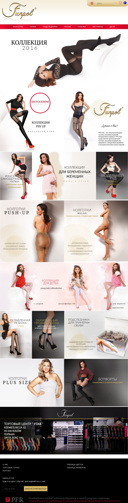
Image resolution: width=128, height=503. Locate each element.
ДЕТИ (112, 27)
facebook (125, 2)
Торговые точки (11, 467)
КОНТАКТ (7, 470)
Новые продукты (43, 30)
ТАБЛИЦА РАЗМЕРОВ (76, 467)
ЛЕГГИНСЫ (97, 27)
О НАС (5, 464)
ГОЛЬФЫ (82, 27)
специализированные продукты (76, 30)
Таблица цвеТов (75, 464)
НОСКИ (67, 27)
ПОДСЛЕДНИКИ (50, 27)
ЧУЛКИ (33, 27)
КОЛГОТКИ (18, 27)
